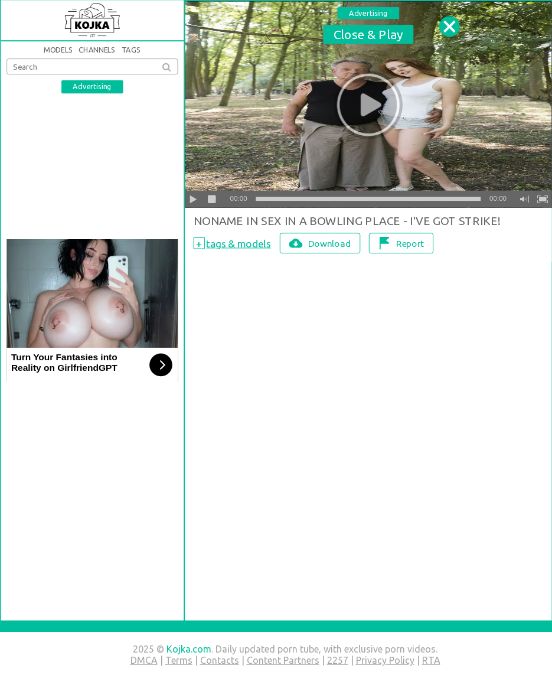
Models (58, 49)
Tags (131, 49)
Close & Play (368, 34)
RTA (431, 660)
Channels (97, 49)
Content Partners (283, 660)
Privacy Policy (385, 660)
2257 (337, 660)
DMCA (144, 660)
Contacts (219, 660)
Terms (178, 660)
